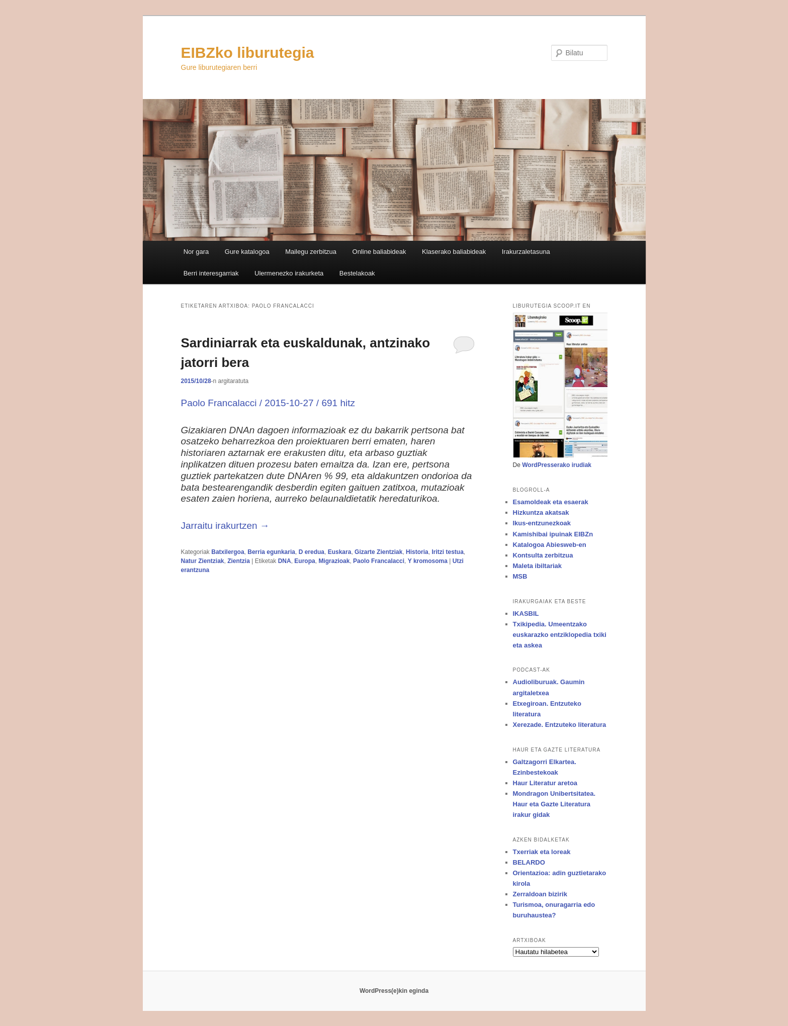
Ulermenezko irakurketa (288, 273)
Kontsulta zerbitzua (543, 555)
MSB (520, 576)
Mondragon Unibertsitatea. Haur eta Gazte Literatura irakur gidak (554, 804)
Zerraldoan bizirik (540, 894)
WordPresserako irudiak (556, 465)
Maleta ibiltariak (537, 566)
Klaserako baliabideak (454, 251)
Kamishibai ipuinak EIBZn (553, 534)
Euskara (340, 551)
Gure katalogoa (247, 251)
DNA (284, 561)
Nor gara (196, 251)
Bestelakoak (357, 273)
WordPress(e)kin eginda (394, 990)
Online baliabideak (379, 251)
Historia (417, 551)
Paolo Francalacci (378, 561)
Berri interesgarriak (211, 273)
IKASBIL (526, 613)
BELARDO (529, 862)
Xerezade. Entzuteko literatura (559, 724)
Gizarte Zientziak (378, 551)
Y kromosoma (428, 561)
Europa (304, 561)
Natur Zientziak (202, 561)
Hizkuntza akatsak (541, 512)
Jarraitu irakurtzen (225, 525)
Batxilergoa (227, 551)
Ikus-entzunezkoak (542, 523)
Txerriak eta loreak (542, 852)
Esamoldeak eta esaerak (550, 502)
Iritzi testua (447, 551)
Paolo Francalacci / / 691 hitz (268, 403)
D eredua (311, 551)
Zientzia (238, 561)
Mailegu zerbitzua (310, 251)
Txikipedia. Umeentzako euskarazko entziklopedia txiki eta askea (559, 634)
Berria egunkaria (271, 551)
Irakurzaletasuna (526, 251)
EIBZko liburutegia (247, 52)
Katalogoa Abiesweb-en (549, 544)
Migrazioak (333, 561)
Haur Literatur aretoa (545, 783)
